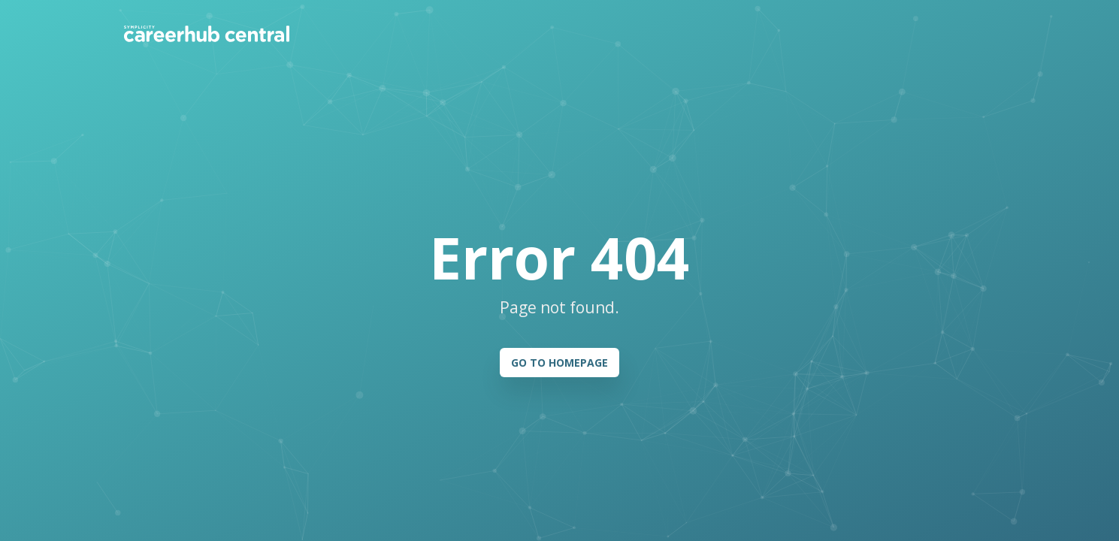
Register (962, 33)
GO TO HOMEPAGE (559, 362)
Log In (889, 33)
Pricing (430, 33)
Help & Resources (719, 33)
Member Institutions (525, 33)
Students (627, 33)
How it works (356, 33)
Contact (808, 33)
